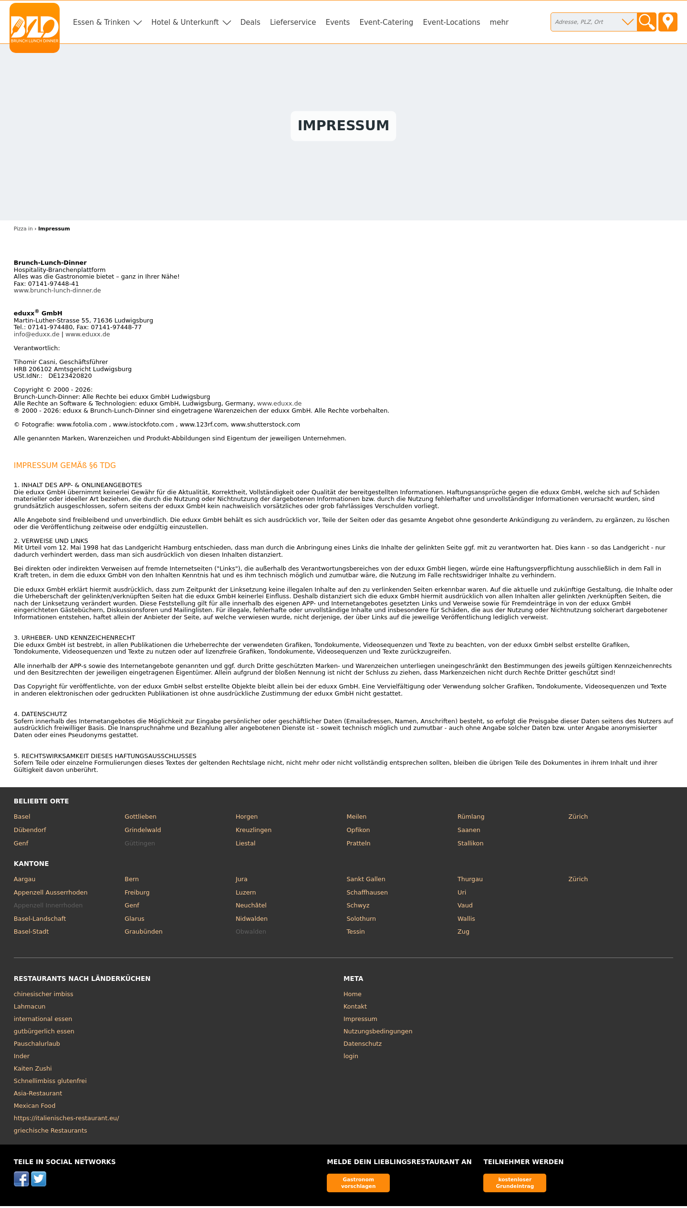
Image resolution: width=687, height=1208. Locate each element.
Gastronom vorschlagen (358, 1185)
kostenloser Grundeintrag (515, 1185)
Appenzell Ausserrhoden (51, 894)
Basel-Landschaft (40, 921)
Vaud (465, 907)
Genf (21, 845)
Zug (463, 933)
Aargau (25, 881)
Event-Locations (451, 22)
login (351, 1058)
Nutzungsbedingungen (378, 1033)
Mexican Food (34, 1108)
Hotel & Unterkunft (185, 22)
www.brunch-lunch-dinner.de (57, 292)
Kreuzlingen (253, 832)
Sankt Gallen (365, 881)
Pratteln (358, 845)
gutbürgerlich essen (44, 1033)
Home (353, 996)
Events (337, 22)
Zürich (578, 819)
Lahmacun (30, 1008)
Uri (462, 894)
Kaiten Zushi (33, 1070)
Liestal (246, 845)
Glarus (134, 921)
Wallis (466, 921)
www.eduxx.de (87, 336)
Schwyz (357, 907)
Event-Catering (386, 22)
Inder (22, 1058)
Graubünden (143, 933)
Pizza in (23, 231)
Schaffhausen (367, 894)
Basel (22, 819)
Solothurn (361, 921)
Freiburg (137, 894)
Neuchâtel (251, 907)
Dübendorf (30, 832)
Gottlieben (140, 819)
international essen (43, 1021)
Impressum (360, 1021)
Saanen (469, 832)
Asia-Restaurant (38, 1095)
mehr (499, 22)
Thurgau (470, 881)
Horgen (247, 819)
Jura (242, 881)
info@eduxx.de (37, 336)
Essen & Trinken (101, 22)
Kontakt (355, 1008)
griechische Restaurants (50, 1132)
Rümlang (471, 819)
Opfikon (358, 832)
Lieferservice (293, 22)
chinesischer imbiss (43, 996)
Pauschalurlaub (37, 1046)
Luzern (246, 894)
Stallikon (470, 845)
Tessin (355, 933)
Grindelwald (143, 832)
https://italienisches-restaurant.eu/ (66, 1120)
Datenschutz (363, 1046)
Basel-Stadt (31, 933)
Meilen (356, 819)
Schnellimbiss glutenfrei (50, 1083)
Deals (250, 22)
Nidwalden (252, 921)
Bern (132, 881)
